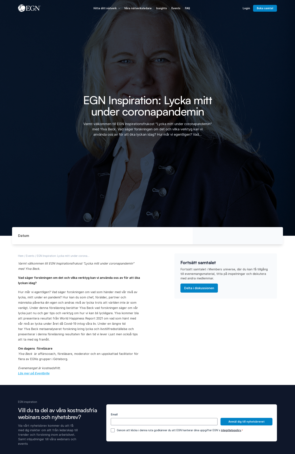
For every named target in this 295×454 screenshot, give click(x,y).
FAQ (187, 8)
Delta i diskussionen (199, 288)
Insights (161, 8)
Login (246, 8)
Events (175, 8)
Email (114, 414)
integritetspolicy (231, 430)
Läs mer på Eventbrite (34, 373)
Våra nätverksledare (138, 8)
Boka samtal (265, 8)
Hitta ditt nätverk (107, 8)
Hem (21, 255)
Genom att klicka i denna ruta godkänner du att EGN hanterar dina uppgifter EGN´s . (180, 430)
